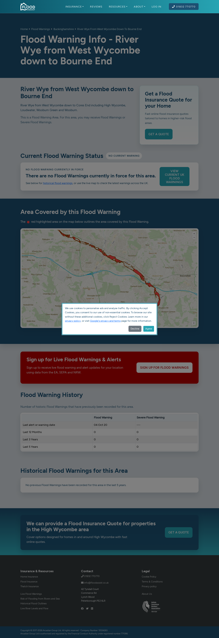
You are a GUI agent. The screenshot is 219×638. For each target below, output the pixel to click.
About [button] (139, 6)
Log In (156, 6)
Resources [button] (118, 6)
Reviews (96, 6)
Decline (135, 328)
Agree (148, 328)
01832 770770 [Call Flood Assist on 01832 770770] (183, 6)
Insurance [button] (74, 6)
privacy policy (73, 320)
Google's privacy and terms (105, 320)
